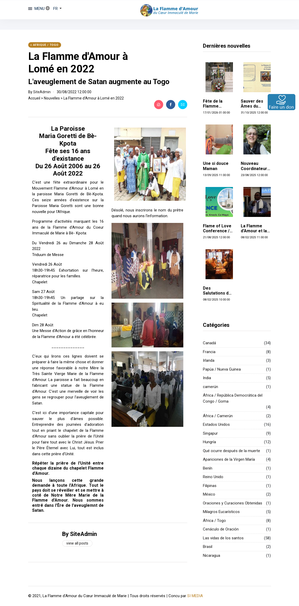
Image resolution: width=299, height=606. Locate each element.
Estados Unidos (216, 424)
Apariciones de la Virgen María (229, 459)
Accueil (34, 98)
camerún (210, 386)
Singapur (210, 433)
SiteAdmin (42, 92)
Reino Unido (213, 476)
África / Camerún (218, 416)
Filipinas (209, 485)
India (207, 378)
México (209, 494)
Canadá (209, 343)
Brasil (207, 546)
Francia (209, 351)
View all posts (77, 543)
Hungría (209, 442)
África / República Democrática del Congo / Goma (232, 398)
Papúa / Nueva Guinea (222, 369)
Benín (207, 468)
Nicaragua (211, 555)
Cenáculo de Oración (221, 529)
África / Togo (214, 520)
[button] (54, 8)
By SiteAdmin (79, 534)
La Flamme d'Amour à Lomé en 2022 (78, 62)
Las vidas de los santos (223, 538)
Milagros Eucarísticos (221, 511)
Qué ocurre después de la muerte (231, 450)
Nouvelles (52, 98)
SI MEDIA (195, 595)
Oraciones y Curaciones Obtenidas (232, 503)
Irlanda (208, 360)
